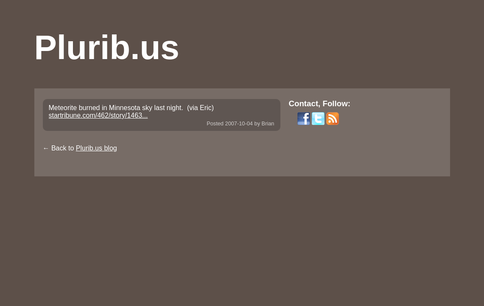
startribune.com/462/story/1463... (98, 115)
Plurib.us (106, 47)
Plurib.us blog (96, 148)
